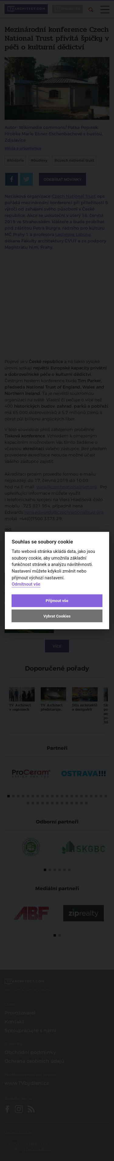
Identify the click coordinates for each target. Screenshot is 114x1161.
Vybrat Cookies (57, 616)
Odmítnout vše (26, 584)
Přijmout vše (57, 600)
